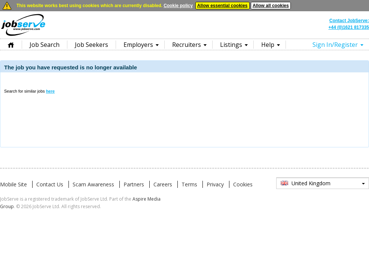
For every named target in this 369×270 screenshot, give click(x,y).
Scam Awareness (93, 184)
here (50, 91)
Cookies (243, 184)
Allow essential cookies (222, 5)
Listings (231, 44)
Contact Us (49, 184)
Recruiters (186, 44)
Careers (162, 184)
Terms (189, 184)
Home (11, 44)
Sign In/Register (335, 44)
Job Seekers (91, 44)
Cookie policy (178, 5)
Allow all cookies (271, 5)
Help (267, 44)
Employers (138, 44)
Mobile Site (13, 184)
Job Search (45, 44)
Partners (133, 184)
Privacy (215, 184)
